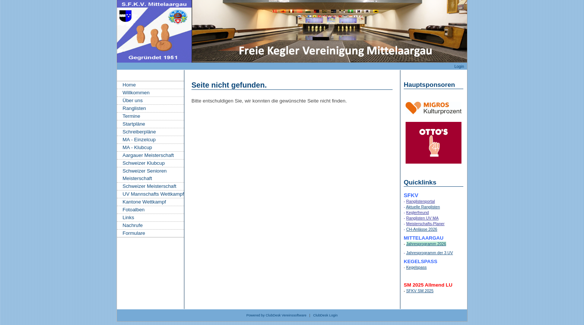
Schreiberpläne (139, 132)
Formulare (134, 233)
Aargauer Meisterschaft (148, 155)
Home (129, 85)
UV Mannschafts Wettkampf (153, 194)
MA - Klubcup (137, 147)
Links (128, 217)
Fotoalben (134, 209)
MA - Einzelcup (139, 139)
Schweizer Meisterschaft (149, 186)
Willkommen (136, 92)
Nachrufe (133, 225)
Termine (131, 116)
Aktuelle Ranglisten (423, 207)
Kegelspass (416, 267)
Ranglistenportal (420, 201)
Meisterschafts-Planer (425, 223)
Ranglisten (134, 108)
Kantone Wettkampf (144, 202)
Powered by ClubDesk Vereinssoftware (276, 315)
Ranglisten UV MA (422, 218)
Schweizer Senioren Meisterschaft (145, 174)
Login (459, 66)
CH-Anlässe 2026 (422, 229)
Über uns (133, 100)
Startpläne (134, 124)
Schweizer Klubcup (144, 163)
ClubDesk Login (325, 315)
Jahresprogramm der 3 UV (429, 252)
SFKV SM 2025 (420, 290)
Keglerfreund (417, 212)
